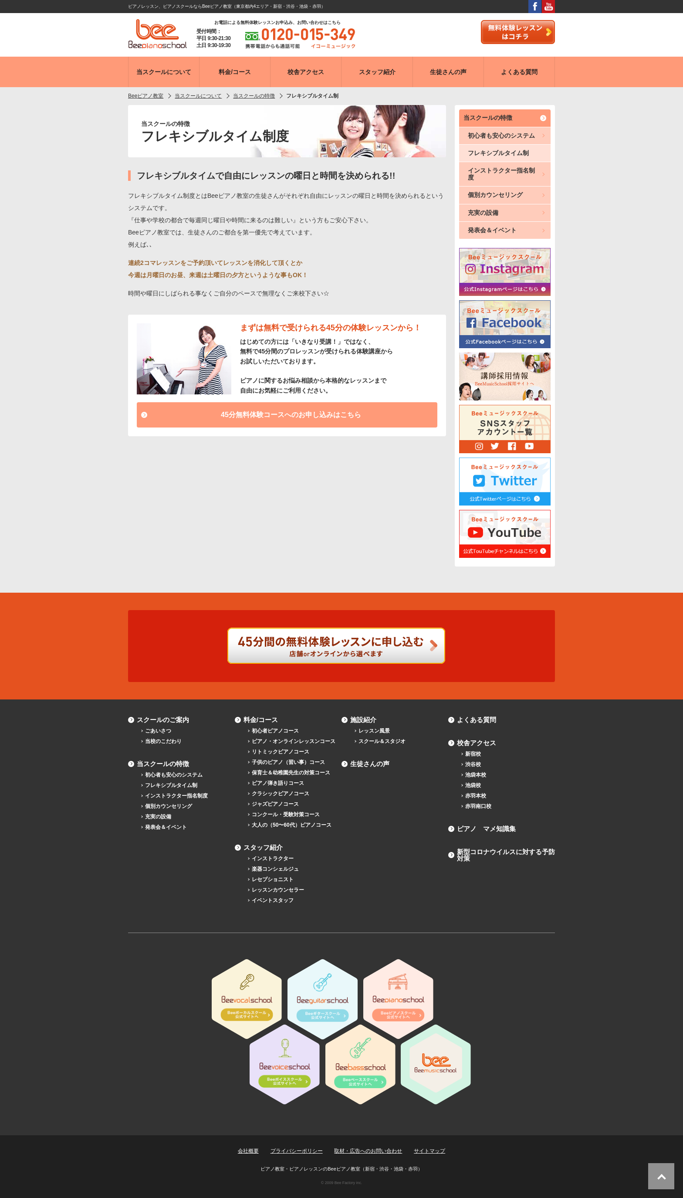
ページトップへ (661, 1176)
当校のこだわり (163, 741)
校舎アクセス (476, 743)
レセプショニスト (273, 879)
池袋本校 (475, 774)
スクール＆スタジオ (382, 741)
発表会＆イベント (492, 230)
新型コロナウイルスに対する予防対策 (506, 855)
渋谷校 (473, 764)
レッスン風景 (374, 730)
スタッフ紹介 (263, 847)
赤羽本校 (475, 795)
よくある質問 (476, 719)
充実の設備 (483, 212)
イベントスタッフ (273, 900)
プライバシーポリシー (296, 1151)
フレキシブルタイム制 (498, 152)
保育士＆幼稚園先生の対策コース (291, 772)
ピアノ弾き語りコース (278, 783)
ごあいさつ (158, 730)
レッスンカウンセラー (278, 890)
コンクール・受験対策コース (286, 814)
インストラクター (273, 858)
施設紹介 (363, 719)
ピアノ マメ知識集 (486, 828)
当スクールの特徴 (487, 117)
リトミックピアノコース (280, 751)
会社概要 (248, 1151)
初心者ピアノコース (275, 730)
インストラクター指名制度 (501, 173)
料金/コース (260, 719)
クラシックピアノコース (280, 793)
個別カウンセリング (495, 194)
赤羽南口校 (478, 806)
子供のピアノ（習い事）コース (288, 762)
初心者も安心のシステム (501, 135)
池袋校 (473, 785)
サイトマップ (429, 1151)
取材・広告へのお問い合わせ (368, 1151)
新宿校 (473, 754)
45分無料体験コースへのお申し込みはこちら (291, 414)
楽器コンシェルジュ (275, 869)
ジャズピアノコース (275, 804)
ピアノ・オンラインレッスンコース (293, 741)
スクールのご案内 (163, 719)
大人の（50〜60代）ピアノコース (291, 825)
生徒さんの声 (369, 763)
